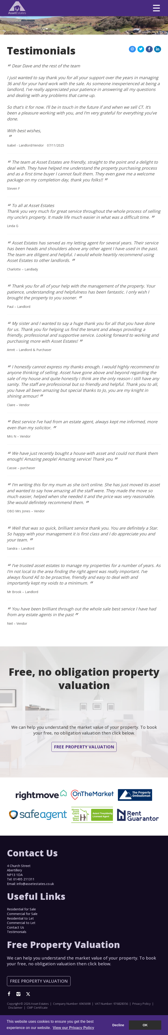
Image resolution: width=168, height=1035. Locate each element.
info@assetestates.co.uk (35, 884)
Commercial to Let (21, 923)
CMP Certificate (37, 1008)
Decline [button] (118, 1025)
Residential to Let (20, 918)
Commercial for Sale (22, 914)
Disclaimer (15, 1008)
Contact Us (15, 927)
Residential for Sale (21, 909)
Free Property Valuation (84, 747)
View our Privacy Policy (73, 1028)
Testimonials (16, 932)
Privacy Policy (141, 1004)
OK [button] (145, 1025)
